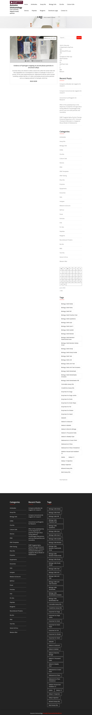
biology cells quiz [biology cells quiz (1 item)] (66, 322)
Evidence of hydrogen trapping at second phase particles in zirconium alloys (33, 66)
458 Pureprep (64, 58)
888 (61, 70)
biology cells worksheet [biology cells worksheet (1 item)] (68, 371)
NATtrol (62, 210)
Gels (61, 197)
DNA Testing (63, 176)
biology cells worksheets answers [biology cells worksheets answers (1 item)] (69, 376)
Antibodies (34, 4)
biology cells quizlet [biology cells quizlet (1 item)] (67, 330)
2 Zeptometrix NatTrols (66, 47)
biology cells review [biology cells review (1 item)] (67, 334)
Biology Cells (52, 4)
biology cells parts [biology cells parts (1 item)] (66, 307)
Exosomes (62, 193)
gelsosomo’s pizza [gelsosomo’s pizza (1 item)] (66, 444)
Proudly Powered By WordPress (52, 713)
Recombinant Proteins (66, 240)
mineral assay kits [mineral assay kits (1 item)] (66, 468)
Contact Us (64, 10)
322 (61, 49)
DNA (61, 167)
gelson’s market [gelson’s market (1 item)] (66, 425)
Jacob (27, 61)
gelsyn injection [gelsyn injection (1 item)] (66, 465)
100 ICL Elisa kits (64, 45)
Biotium (62, 71)
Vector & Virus (64, 257)
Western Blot (63, 261)
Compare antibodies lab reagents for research (70, 85)
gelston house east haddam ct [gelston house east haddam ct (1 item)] (70, 452)
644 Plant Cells (64, 64)
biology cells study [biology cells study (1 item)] (67, 349)
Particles (62, 218)
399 (61, 53)
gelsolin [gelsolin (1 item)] (63, 418)
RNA (61, 248)
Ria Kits (62, 244)
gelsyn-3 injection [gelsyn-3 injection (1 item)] (66, 461)
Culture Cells (70, 4)
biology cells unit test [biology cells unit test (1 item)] (68, 364)
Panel (61, 214)
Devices (26, 10)
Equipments (63, 188)
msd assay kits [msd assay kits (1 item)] (65, 472)
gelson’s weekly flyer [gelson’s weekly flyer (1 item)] (67, 437)
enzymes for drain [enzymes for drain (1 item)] (66, 399)
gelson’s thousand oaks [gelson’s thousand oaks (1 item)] (68, 433)
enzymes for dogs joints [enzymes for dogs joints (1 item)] (68, 395)
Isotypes (62, 201)
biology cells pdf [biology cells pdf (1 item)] (66, 311)
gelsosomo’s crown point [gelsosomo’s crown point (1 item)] (69, 440)
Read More (33, 81)
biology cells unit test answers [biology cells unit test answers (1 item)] (70, 367)
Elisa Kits (62, 180)
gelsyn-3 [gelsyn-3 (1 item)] (71, 457)
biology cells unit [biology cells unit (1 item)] (66, 360)
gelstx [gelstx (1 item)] (63, 457)
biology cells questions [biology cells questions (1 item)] (68, 319)
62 (60, 62)
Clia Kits (61, 4)
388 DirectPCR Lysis (65, 51)
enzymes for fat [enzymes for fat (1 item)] (66, 407)
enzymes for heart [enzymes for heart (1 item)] (67, 414)
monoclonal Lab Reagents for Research (68, 99)
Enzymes (62, 184)
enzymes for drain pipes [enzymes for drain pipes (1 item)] (68, 403)
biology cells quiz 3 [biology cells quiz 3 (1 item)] (67, 326)
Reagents (42, 10)
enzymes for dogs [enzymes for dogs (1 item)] (66, 392)
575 (61, 60)
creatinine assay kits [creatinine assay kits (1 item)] (67, 388)
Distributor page (53, 10)
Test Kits (62, 253)
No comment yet (37, 61)
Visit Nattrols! (63, 480)
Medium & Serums (65, 206)
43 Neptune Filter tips (66, 56)
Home (26, 4)
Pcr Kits (62, 227)
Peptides (34, 10)
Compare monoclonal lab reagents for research (71, 92)
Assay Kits (43, 4)
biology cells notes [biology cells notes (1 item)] (67, 304)
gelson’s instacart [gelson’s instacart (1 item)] (66, 422)
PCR (61, 223)
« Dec (61, 291)
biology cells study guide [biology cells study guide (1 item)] (69, 352)
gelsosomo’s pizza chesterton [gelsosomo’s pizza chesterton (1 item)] (70, 448)
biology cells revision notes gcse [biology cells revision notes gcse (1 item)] (69, 344)
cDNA (61, 150)
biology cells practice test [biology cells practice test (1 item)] (69, 315)
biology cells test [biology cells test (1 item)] (66, 356)
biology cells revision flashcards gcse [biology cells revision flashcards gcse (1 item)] (67, 338)
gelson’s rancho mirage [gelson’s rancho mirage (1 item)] (68, 429)
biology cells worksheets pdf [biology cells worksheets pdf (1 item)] (70, 380)
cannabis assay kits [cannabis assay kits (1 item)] (67, 384)
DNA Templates (64, 171)
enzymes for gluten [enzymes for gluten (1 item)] (67, 410)
